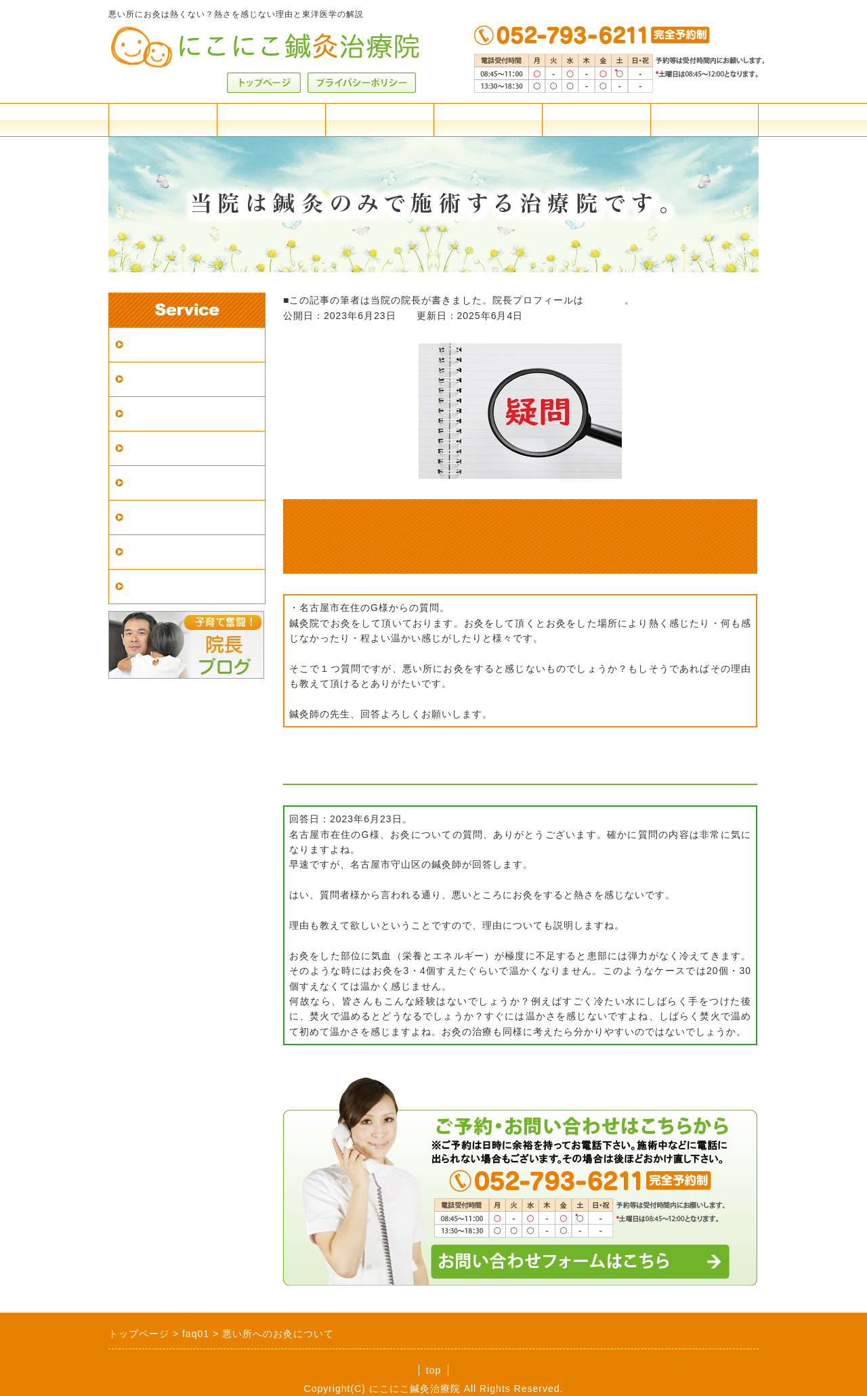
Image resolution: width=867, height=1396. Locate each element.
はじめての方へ (166, 413)
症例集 (143, 551)
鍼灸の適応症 (160, 482)
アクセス (271, 119)
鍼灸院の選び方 (166, 448)
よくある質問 (487, 119)
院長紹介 (596, 119)
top (433, 1370)
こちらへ (604, 300)
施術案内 (379, 119)
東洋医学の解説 (166, 517)
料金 (162, 119)
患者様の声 (155, 586)
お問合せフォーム (704, 119)
